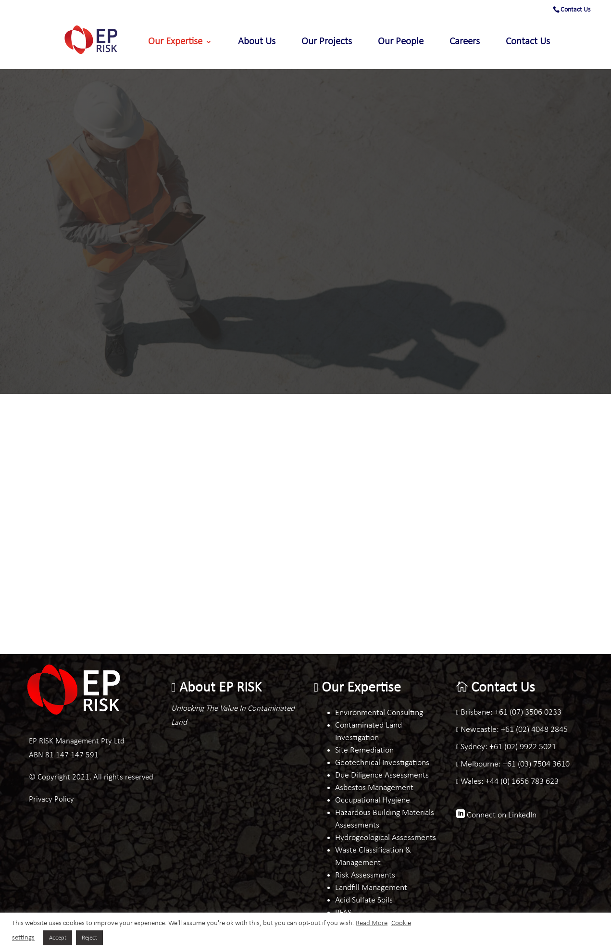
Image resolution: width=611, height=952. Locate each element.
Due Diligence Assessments (382, 775)
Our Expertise (175, 42)
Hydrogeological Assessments (385, 837)
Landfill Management (371, 887)
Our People (401, 42)
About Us (256, 42)
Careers (464, 42)
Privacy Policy (51, 799)
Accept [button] (57, 938)
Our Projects (326, 42)
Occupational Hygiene (372, 800)
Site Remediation (364, 750)
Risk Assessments (365, 875)
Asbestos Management (374, 787)
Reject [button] (89, 938)
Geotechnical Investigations (382, 762)
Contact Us (575, 9)
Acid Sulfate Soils (364, 900)
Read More (371, 923)
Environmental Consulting (379, 712)
